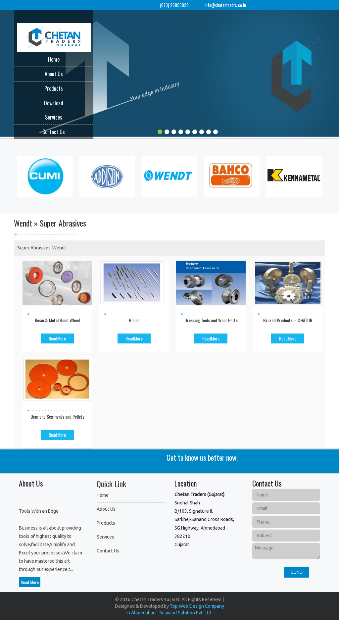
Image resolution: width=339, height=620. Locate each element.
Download (53, 103)
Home (54, 59)
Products (53, 88)
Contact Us (53, 132)
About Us (54, 74)
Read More (30, 582)
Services (53, 117)
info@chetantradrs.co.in (225, 5)
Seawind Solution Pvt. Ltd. (185, 612)
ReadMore (57, 338)
